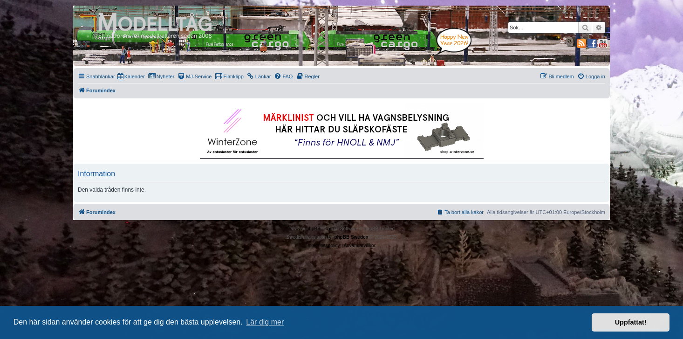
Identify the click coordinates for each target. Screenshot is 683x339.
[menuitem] (131, 76)
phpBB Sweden (351, 237)
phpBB (314, 228)
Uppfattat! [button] (631, 322)
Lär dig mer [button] (265, 322)
